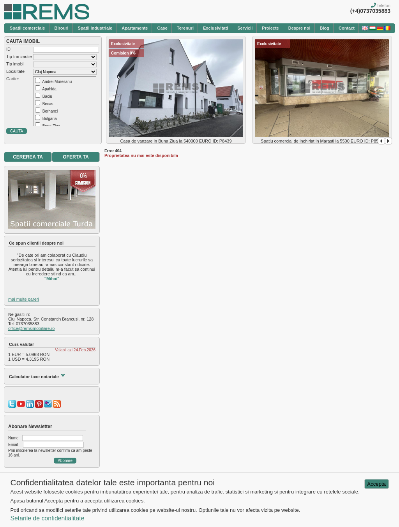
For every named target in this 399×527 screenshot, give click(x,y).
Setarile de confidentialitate (47, 518)
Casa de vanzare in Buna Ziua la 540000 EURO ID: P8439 (175, 141)
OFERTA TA (75, 157)
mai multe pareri (23, 299)
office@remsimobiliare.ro (31, 328)
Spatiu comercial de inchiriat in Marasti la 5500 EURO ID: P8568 (322, 141)
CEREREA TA (28, 157)
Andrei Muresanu (57, 81)
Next (388, 141)
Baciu (47, 96)
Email (13, 444)
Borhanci (50, 111)
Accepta (376, 484)
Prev (381, 141)
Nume (13, 438)
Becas (47, 104)
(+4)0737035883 (370, 11)
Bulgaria (49, 118)
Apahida (49, 89)
